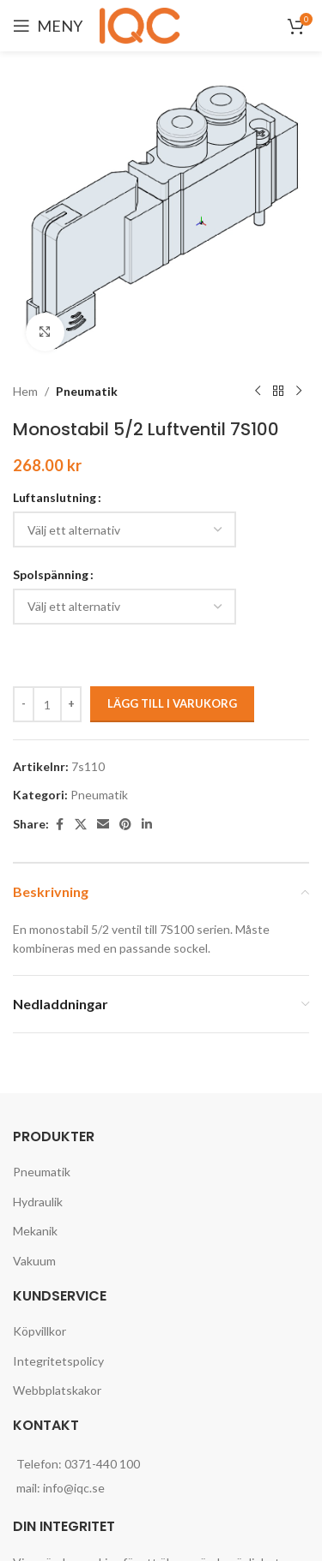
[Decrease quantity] (23, 704)
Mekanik (35, 1230)
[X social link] (81, 824)
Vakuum (34, 1260)
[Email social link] (103, 824)
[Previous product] (257, 391)
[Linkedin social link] (147, 824)
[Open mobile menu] (47, 26)
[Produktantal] (47, 704)
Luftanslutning (54, 497)
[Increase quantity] (71, 704)
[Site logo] (142, 24)
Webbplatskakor (57, 1390)
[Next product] (299, 391)
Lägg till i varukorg (172, 703)
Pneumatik (87, 391)
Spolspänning (50, 574)
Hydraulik (38, 1201)
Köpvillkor (39, 1331)
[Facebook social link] (59, 824)
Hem (25, 391)
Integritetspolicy (58, 1361)
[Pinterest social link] (125, 824)
